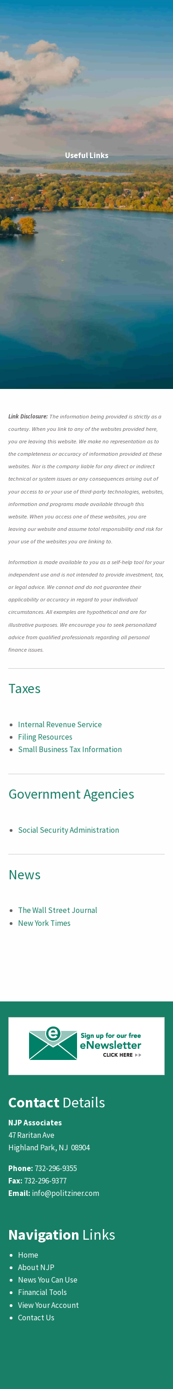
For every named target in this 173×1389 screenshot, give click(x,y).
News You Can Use (48, 1280)
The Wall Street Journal (57, 910)
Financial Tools (42, 1292)
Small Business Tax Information (70, 749)
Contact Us (36, 1317)
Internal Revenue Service (60, 724)
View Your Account (48, 1305)
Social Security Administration (68, 830)
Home (28, 1255)
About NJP (36, 1267)
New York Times (44, 923)
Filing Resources (45, 737)
